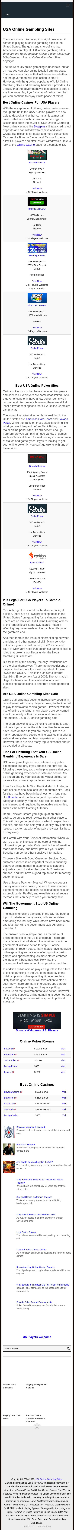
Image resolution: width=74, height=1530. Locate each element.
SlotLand (8, 1109)
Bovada (13, 797)
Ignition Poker (37, 562)
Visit (63, 1048)
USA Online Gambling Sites (48, 1479)
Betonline (8, 1054)
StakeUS (8, 1103)
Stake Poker (37, 348)
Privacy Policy (44, 1526)
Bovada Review (37, 162)
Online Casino (26, 144)
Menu (7, 14)
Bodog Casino (11, 1115)
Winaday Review (37, 255)
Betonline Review (36, 209)
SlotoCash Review (37, 305)
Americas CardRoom (39, 419)
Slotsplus (39, 126)
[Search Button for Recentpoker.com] (68, 1348)
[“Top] (37, 1427)
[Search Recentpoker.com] (37, 1349)
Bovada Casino (11, 1092)
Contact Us (28, 1526)
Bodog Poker (10, 1066)
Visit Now (37, 188)
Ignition (7, 1072)
